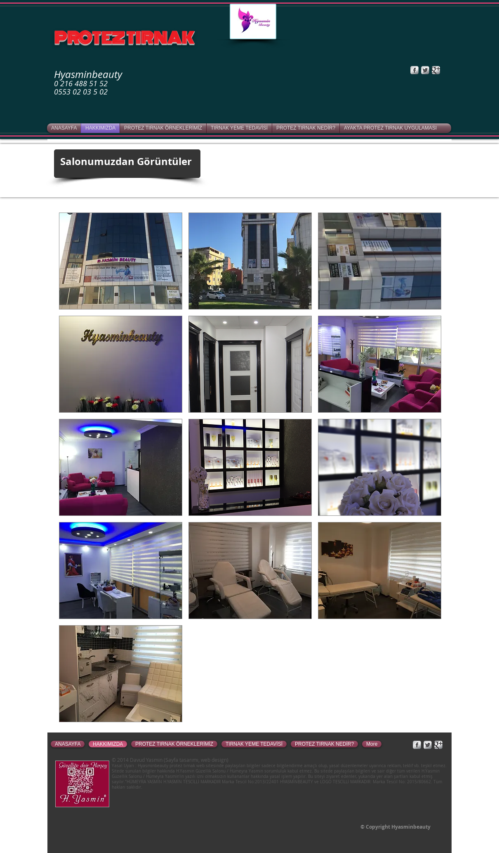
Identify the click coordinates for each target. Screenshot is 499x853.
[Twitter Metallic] (425, 70)
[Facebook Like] (387, 70)
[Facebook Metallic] (414, 70)
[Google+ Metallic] (436, 70)
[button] (120, 261)
